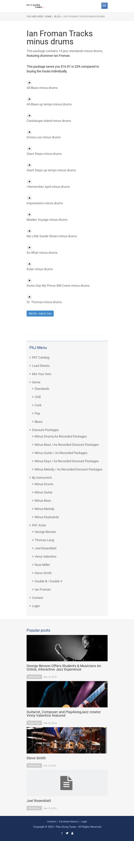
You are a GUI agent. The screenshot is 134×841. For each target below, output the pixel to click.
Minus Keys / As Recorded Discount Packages (67, 461)
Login (36, 606)
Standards (42, 389)
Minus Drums (44, 484)
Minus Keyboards (47, 517)
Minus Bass (43, 500)
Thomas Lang (44, 540)
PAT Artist (39, 525)
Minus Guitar (43, 492)
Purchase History (68, 821)
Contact (37, 598)
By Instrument (42, 477)
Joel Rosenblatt (46, 548)
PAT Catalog (40, 357)
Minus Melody (44, 509)
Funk (38, 405)
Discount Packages (45, 430)
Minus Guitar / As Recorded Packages (61, 453)
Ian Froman (43, 589)
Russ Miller (42, 565)
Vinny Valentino (45, 556)
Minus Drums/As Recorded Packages (61, 436)
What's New (34, 676)
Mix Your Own (41, 374)
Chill (38, 397)
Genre (36, 382)
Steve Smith (43, 573)
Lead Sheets (41, 366)
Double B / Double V (48, 581)
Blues (38, 421)
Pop (37, 413)
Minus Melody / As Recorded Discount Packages (68, 469)
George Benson (45, 532)
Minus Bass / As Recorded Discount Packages (67, 444)
